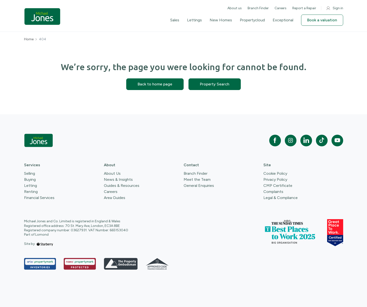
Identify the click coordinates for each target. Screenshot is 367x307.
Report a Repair (304, 8)
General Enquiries (199, 185)
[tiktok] (322, 140)
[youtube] (337, 140)
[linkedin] (306, 140)
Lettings (194, 20)
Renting (31, 191)
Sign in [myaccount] (334, 8)
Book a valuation (322, 20)
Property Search (214, 84)
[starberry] (45, 244)
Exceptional (283, 20)
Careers (280, 8)
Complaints (273, 191)
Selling (29, 173)
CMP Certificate (277, 185)
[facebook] (275, 140)
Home (29, 39)
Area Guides (114, 197)
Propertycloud (252, 20)
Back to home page (155, 84)
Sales (174, 20)
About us (234, 8)
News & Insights (118, 179)
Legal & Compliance (280, 197)
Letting (30, 185)
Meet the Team (197, 179)
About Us (112, 173)
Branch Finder (258, 8)
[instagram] (290, 140)
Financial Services (39, 197)
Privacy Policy (275, 179)
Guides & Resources (121, 185)
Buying (30, 179)
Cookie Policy (275, 173)
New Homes (221, 20)
